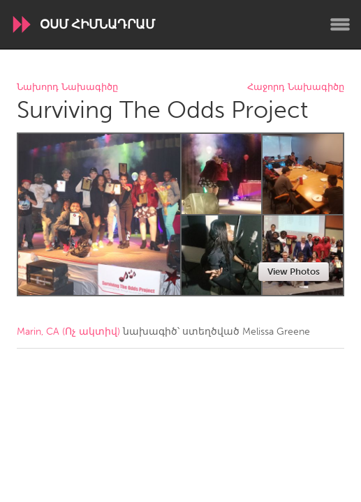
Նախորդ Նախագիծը (67, 87)
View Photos (293, 271)
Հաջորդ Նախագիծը (295, 87)
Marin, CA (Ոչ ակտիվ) (68, 331)
